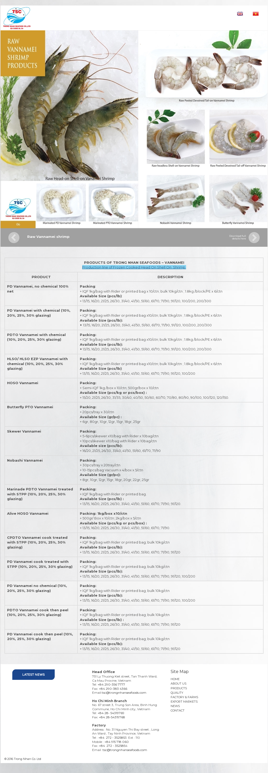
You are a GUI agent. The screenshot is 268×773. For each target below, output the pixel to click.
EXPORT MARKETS (184, 701)
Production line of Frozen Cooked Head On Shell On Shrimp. (134, 267)
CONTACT (178, 710)
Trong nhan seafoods (40, 17)
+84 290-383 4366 (113, 689)
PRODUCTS (179, 688)
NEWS (175, 706)
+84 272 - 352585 (111, 738)
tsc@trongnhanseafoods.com (124, 692)
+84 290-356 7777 (111, 684)
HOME (175, 679)
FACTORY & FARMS (184, 697)
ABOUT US (178, 683)
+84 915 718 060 (116, 742)
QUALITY (177, 692)
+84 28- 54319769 (111, 713)
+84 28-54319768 (112, 717)
